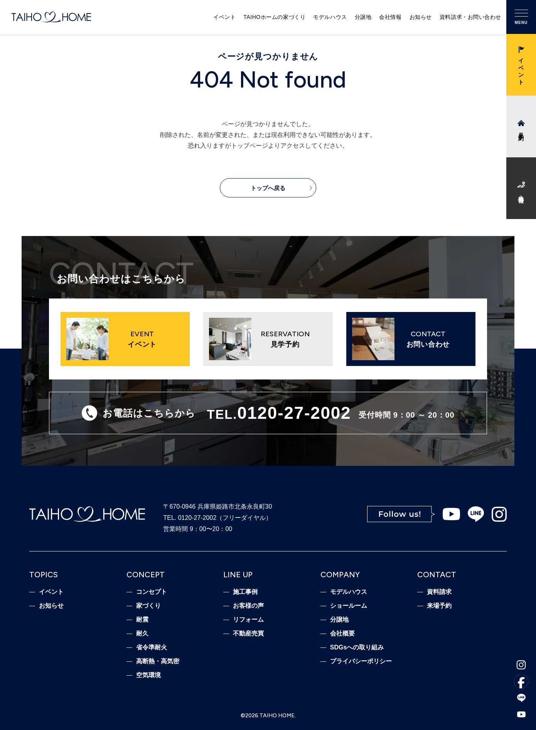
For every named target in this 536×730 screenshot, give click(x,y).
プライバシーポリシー (361, 661)
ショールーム (348, 606)
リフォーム (248, 620)
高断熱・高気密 (157, 661)
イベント (224, 17)
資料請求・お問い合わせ (470, 17)
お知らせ (421, 17)
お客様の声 (248, 606)
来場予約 (439, 606)
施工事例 (245, 592)
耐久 (142, 634)
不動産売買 (248, 634)
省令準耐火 (151, 647)
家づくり (148, 606)
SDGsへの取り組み (357, 647)
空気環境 (148, 675)
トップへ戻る (268, 188)
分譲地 (363, 17)
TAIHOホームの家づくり (274, 17)
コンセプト (151, 592)
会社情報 (390, 17)
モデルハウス (330, 17)
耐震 (142, 620)
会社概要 (342, 634)
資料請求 (439, 592)
